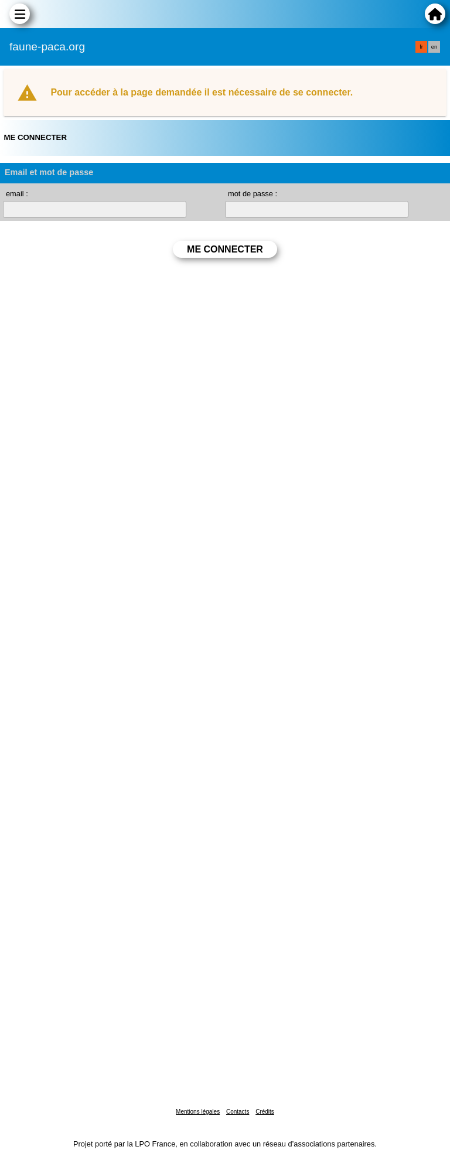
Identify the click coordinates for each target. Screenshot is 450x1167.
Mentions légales (198, 1111)
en (434, 47)
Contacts (237, 1111)
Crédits (264, 1111)
